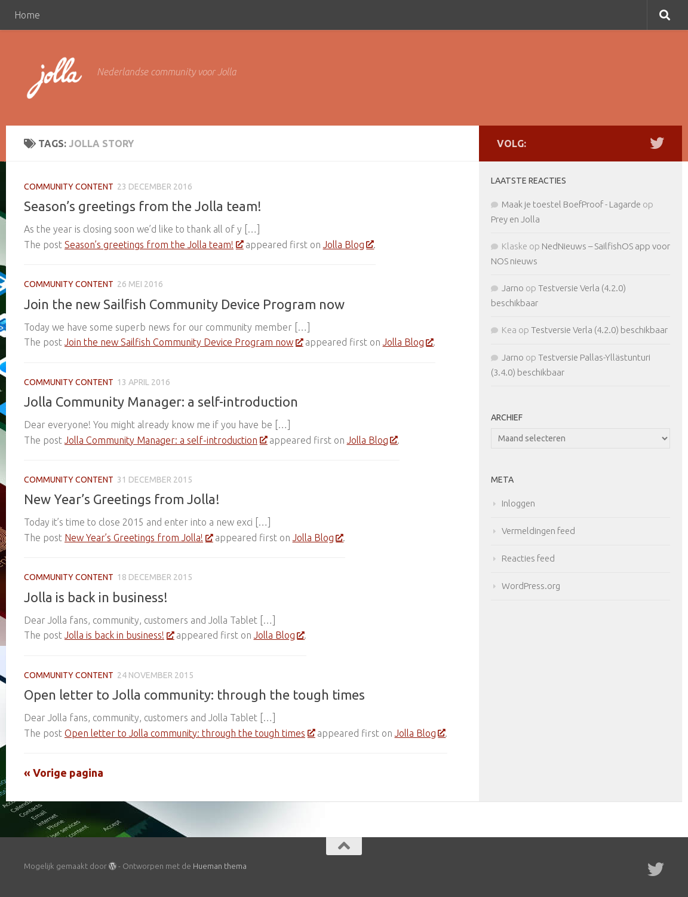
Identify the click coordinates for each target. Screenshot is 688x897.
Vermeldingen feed (538, 531)
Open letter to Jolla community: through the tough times (194, 694)
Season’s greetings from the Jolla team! (143, 206)
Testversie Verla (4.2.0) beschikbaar (599, 330)
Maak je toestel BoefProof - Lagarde (571, 204)
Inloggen (518, 503)
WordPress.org (531, 586)
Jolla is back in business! (96, 597)
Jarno (513, 288)
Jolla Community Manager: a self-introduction (161, 401)
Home (27, 15)
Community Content (68, 186)
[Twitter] (657, 143)
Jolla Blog (348, 244)
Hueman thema (220, 866)
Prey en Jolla (515, 219)
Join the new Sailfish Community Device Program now (184, 304)
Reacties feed (528, 558)
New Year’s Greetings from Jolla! (122, 499)
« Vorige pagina (63, 773)
